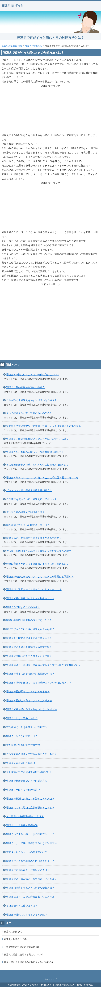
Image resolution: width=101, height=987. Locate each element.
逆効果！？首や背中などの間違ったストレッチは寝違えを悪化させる (43, 426)
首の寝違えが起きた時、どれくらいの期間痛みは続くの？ (37, 464)
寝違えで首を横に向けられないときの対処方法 (31, 709)
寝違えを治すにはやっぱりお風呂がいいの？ (30, 673)
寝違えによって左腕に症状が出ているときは (30, 896)
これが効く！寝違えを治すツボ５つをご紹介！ (31, 400)
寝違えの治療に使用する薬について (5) (23, 954)
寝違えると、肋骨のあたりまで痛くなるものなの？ (34, 538)
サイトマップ (50, 979)
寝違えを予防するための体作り (23, 607)
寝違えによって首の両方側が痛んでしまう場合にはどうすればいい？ (43, 664)
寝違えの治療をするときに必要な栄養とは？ (30, 887)
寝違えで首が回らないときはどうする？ (28, 691)
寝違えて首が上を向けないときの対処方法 (29, 700)
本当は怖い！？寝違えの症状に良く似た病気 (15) (28, 962)
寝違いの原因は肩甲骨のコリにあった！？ (29, 620)
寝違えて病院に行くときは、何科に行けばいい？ (32, 374)
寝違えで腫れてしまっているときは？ (26, 914)
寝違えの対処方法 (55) (15, 939)
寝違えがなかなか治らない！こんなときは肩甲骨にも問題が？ (40, 576)
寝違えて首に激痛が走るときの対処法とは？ (30, 598)
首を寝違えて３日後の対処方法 (23, 745)
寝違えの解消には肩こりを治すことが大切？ (30, 798)
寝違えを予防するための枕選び (23, 789)
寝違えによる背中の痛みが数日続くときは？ (30, 861)
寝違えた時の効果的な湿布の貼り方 (25, 387)
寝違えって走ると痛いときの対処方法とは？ (30, 834)
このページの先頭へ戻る (50, 973)
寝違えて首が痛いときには (20, 762)
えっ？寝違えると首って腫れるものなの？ (29, 413)
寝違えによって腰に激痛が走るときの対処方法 (31, 843)
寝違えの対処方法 (33, 46)
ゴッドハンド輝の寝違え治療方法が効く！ (29, 490)
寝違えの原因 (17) (13, 931)
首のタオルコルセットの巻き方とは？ (26, 852)
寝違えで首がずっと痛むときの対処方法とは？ (50, 37)
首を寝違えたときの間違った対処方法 (26, 727)
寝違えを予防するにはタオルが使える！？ (29, 638)
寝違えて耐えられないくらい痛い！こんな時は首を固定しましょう (42, 477)
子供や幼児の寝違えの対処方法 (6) (21, 947)
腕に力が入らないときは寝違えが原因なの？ (30, 629)
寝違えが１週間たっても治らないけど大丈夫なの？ (34, 589)
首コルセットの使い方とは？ (22, 905)
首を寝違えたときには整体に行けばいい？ (29, 771)
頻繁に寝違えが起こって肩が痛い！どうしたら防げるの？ (37, 563)
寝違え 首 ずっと (12, 5)
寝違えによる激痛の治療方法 (22, 825)
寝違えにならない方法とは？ (22, 736)
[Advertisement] (50, 110)
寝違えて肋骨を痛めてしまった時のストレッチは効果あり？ (38, 682)
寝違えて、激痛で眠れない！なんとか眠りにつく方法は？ (37, 438)
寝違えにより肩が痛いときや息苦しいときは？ (31, 879)
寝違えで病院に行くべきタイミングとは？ (29, 655)
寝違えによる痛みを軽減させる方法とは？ (29, 647)
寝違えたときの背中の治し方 (22, 718)
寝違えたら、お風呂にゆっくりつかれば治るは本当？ (35, 451)
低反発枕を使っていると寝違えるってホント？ (31, 499)
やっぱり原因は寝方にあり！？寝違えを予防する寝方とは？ (38, 550)
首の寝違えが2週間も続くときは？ (25, 816)
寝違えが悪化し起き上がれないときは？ (28, 870)
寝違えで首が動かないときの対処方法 (26, 780)
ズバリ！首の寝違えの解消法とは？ (25, 512)
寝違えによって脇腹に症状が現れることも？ (30, 807)
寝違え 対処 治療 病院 (12, 46)
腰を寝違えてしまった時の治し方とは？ (28, 525)
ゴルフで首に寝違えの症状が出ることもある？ (31, 754)
